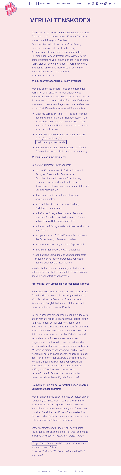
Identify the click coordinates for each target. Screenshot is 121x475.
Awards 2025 (45, 4)
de (115, 4)
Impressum (79, 471)
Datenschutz (62, 471)
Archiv (78, 4)
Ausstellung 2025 (63, 4)
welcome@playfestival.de (51, 142)
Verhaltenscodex (44, 471)
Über (33, 4)
